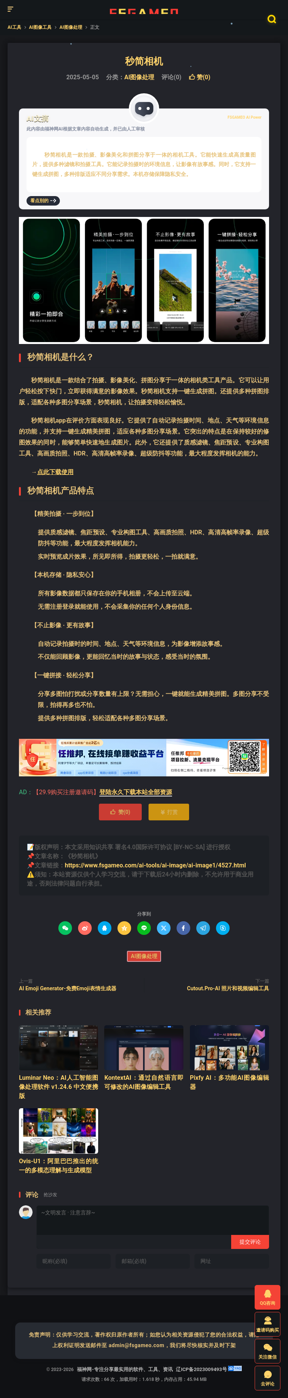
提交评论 (250, 1242)
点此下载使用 (55, 472)
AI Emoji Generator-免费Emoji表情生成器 (67, 988)
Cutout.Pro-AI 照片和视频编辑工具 (228, 988)
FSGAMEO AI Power (244, 117)
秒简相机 (144, 61)
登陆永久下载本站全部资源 (135, 792)
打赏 (169, 812)
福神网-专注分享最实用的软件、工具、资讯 (144, 9)
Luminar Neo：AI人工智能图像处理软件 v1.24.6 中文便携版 (58, 1087)
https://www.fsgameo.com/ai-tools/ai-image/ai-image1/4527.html (155, 865)
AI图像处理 (139, 77)
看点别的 (43, 200)
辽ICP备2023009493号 (201, 1369)
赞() (199, 77)
